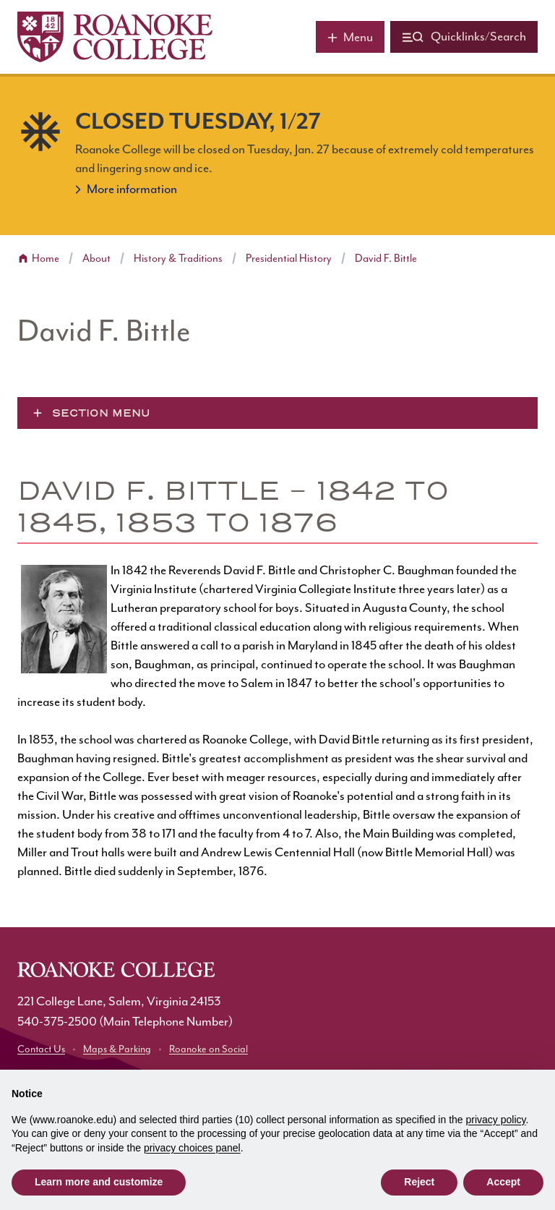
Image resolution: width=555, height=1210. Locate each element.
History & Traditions (178, 258)
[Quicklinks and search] (464, 37)
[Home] (114, 37)
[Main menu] (350, 37)
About (96, 258)
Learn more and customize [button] (99, 1182)
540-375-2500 (57, 1022)
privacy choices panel (192, 1148)
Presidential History (289, 258)
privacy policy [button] (496, 1119)
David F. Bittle (386, 258)
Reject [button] (419, 1182)
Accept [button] (503, 1182)
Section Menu (101, 412)
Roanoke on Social (208, 1049)
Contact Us (41, 1049)
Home (45, 258)
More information (132, 189)
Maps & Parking (117, 1049)
